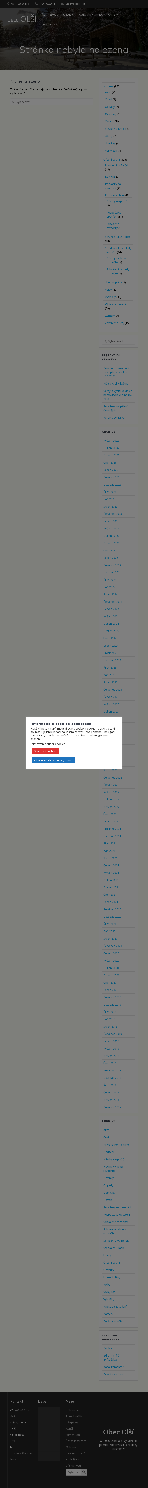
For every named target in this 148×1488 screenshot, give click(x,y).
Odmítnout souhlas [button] (45, 751)
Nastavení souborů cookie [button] (48, 744)
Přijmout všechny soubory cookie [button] (53, 760)
